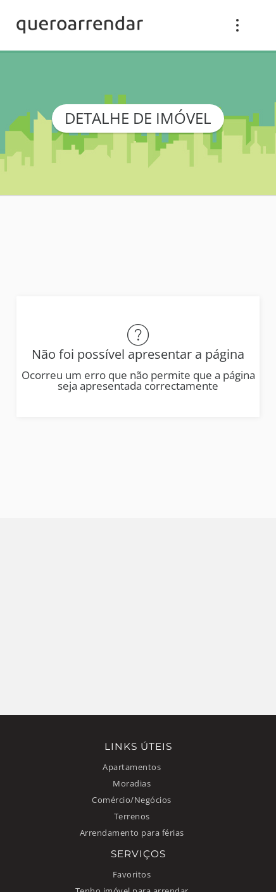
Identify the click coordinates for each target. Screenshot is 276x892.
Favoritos (132, 874)
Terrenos (132, 816)
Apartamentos (132, 767)
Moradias (132, 783)
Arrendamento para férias (132, 833)
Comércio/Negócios (132, 800)
